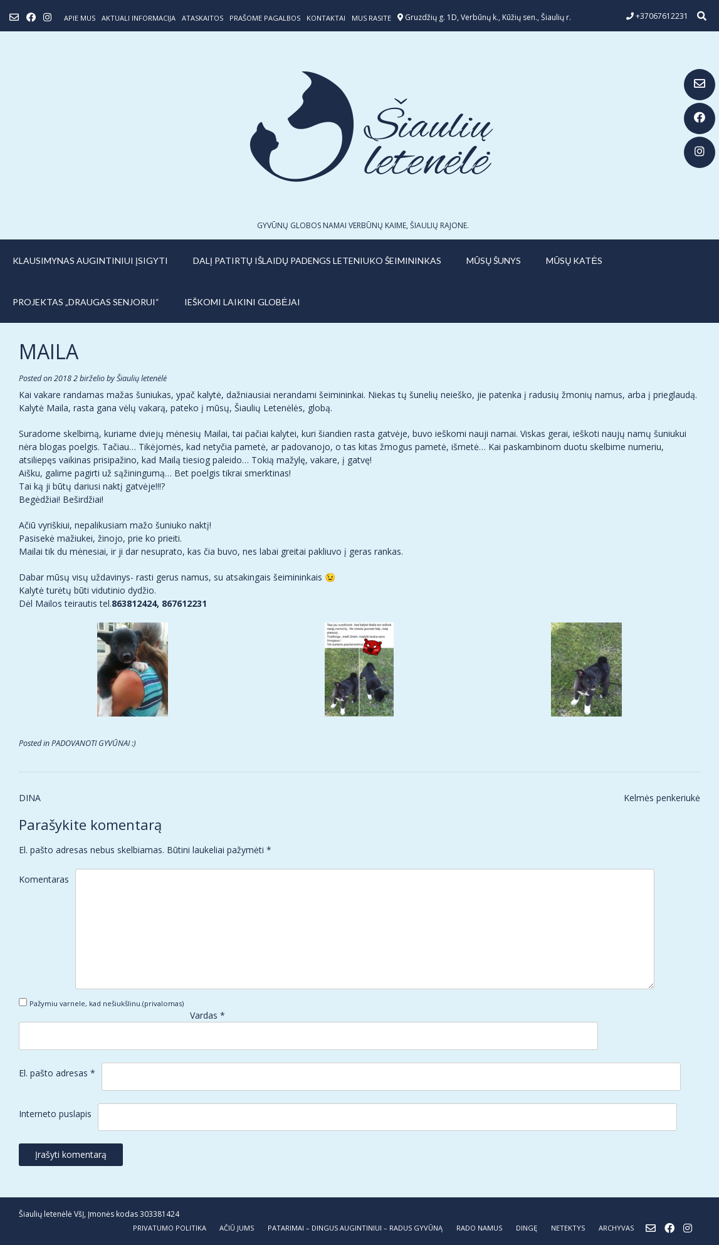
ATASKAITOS (202, 18)
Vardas (207, 1015)
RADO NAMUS (479, 1227)
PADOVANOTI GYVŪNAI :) (93, 743)
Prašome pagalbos (264, 18)
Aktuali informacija (139, 18)
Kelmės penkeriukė (662, 798)
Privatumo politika (169, 1227)
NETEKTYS (568, 1227)
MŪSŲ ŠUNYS (493, 260)
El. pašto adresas (57, 1073)
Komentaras (44, 879)
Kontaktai (326, 18)
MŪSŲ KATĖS (574, 260)
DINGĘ (526, 1227)
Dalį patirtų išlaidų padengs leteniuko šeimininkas (317, 260)
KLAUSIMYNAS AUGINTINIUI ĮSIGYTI (90, 260)
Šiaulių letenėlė (142, 378)
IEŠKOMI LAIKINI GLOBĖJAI (242, 302)
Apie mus (79, 18)
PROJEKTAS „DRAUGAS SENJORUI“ (86, 302)
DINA (30, 798)
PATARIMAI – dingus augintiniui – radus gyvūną (355, 1227)
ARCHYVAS (616, 1227)
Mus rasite (371, 18)
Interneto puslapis (55, 1114)
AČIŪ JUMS (236, 1227)
